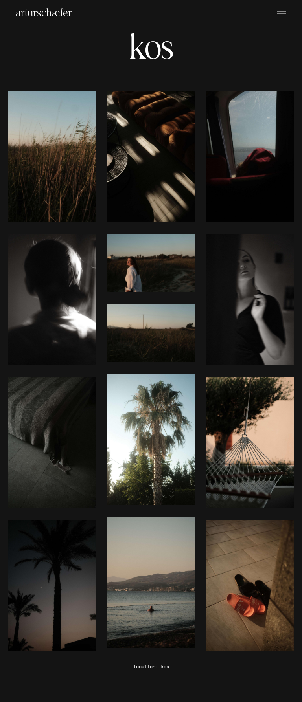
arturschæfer (44, 13)
